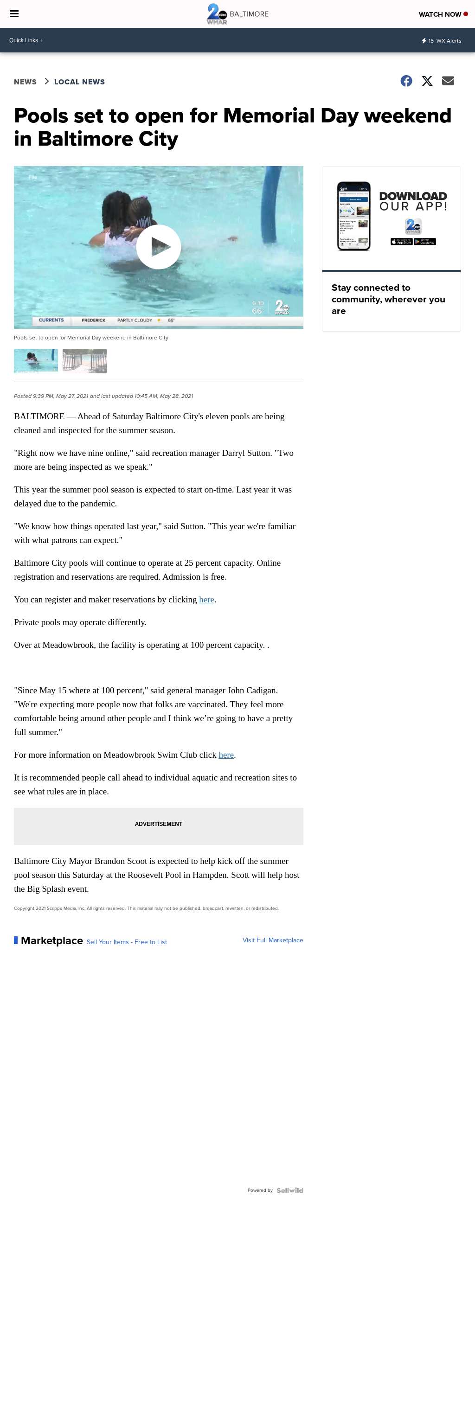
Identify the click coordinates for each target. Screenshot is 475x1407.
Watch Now (443, 14)
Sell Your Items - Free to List (127, 942)
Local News (79, 82)
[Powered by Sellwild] (289, 1190)
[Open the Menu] (14, 14)
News (25, 82)
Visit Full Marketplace (273, 940)
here (206, 599)
